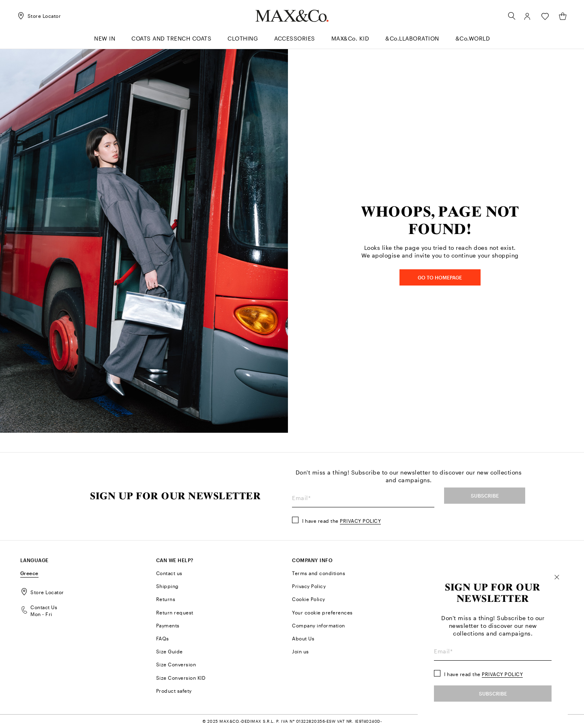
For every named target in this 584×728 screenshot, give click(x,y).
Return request (174, 612)
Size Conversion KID (181, 678)
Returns (166, 599)
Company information (318, 625)
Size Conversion (176, 664)
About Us (303, 638)
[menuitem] (242, 42)
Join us (300, 651)
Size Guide (169, 651)
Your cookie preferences (322, 612)
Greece (29, 573)
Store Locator (42, 592)
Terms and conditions (318, 573)
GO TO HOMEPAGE (440, 277)
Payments (168, 625)
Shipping (167, 586)
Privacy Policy (360, 521)
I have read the (341, 521)
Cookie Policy (308, 599)
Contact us (169, 573)
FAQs (162, 638)
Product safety (174, 691)
